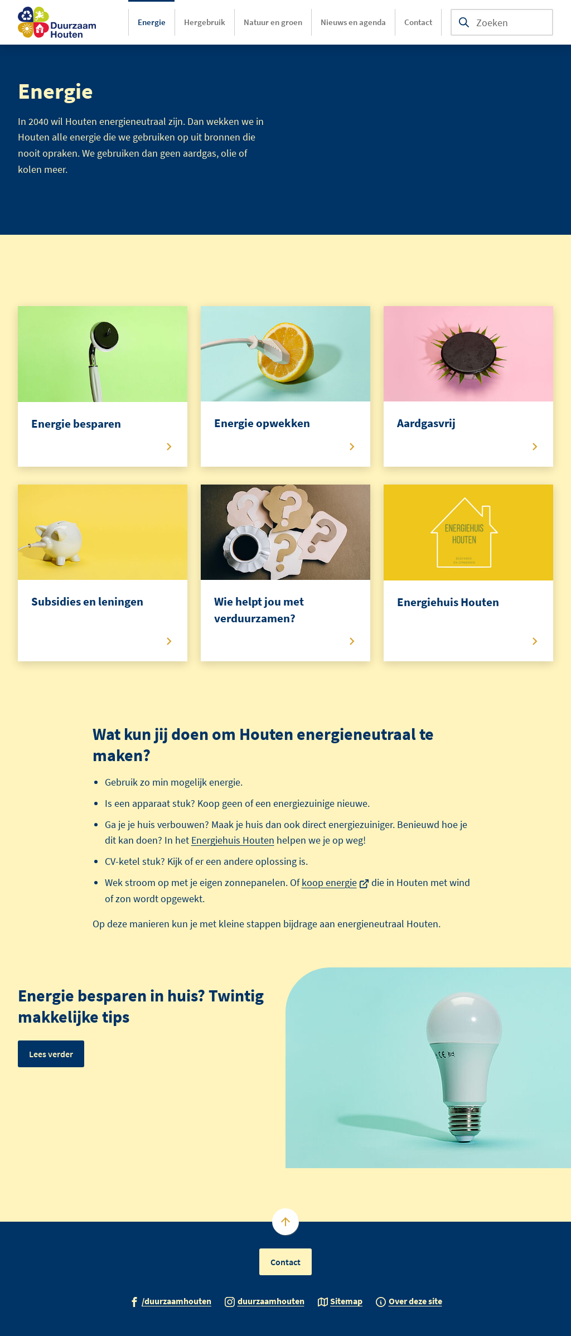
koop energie (336, 882)
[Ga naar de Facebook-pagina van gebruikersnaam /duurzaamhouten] (170, 1300)
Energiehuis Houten (232, 840)
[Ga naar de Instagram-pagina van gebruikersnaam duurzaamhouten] (264, 1300)
